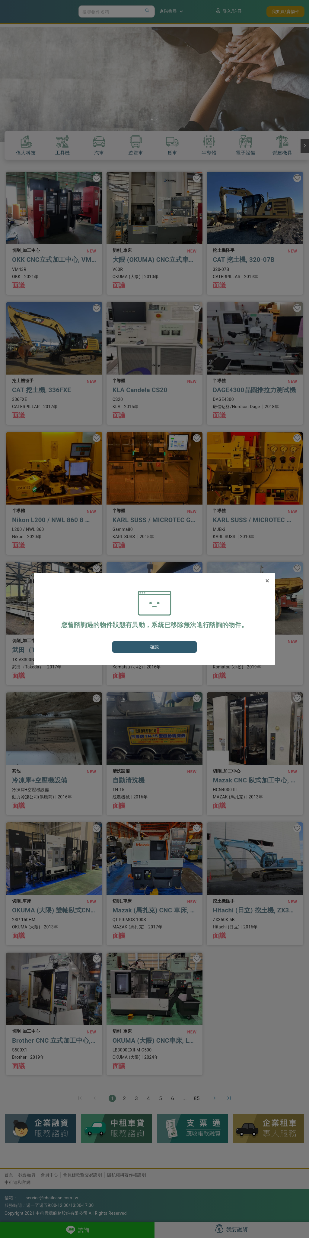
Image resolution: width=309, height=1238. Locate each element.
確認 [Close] (154, 647)
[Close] (267, 580)
